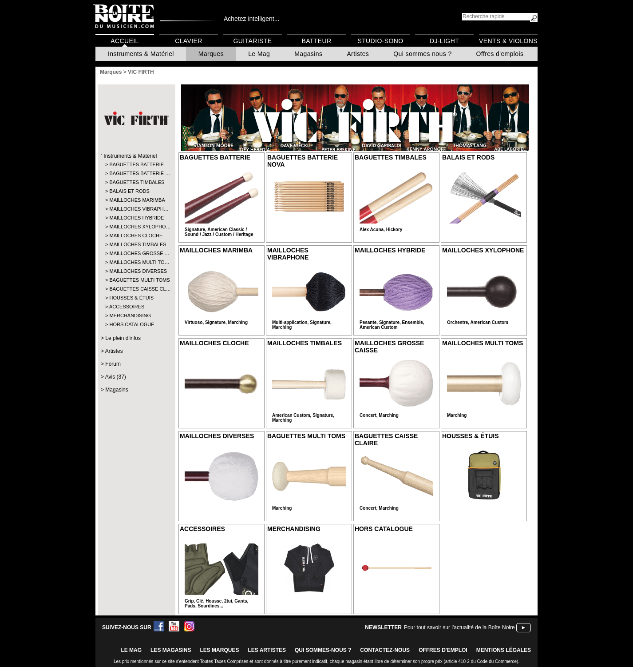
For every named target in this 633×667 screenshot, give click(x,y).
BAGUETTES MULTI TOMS (136, 280)
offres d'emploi (443, 650)
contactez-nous (385, 650)
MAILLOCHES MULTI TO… (136, 262)
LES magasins (170, 650)
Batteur (316, 40)
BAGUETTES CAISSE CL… (136, 289)
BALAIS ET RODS (129, 191)
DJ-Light (444, 40)
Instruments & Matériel (141, 53)
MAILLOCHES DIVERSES (136, 271)
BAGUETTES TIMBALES (136, 182)
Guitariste (252, 40)
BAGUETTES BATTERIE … (136, 173)
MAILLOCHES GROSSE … (136, 253)
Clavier (188, 40)
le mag (131, 650)
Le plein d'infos (123, 338)
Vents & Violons (508, 40)
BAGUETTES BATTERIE (136, 164)
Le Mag (259, 53)
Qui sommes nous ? (422, 53)
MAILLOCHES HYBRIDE (136, 217)
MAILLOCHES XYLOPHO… (136, 226)
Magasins (308, 53)
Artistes (358, 53)
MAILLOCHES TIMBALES (136, 244)
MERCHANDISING (130, 315)
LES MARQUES (219, 650)
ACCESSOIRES (126, 306)
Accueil (124, 40)
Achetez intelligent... (251, 18)
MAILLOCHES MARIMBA (136, 200)
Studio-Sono (380, 40)
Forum (113, 364)
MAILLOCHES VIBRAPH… (136, 209)
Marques (211, 53)
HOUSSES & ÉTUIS (131, 297)
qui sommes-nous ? (323, 650)
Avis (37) (115, 377)
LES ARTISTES (267, 650)
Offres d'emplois (500, 53)
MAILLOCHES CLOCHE (135, 235)
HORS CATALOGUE (131, 324)
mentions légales (503, 650)
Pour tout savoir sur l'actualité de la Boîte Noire (459, 627)
